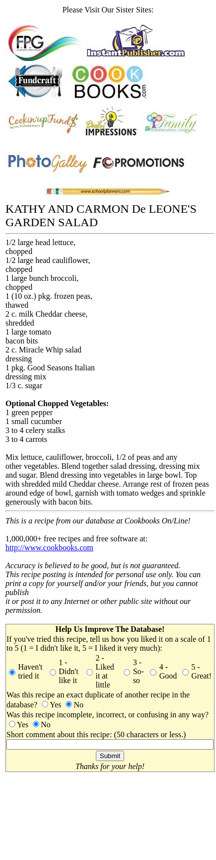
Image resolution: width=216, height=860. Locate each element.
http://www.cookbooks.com (49, 547)
